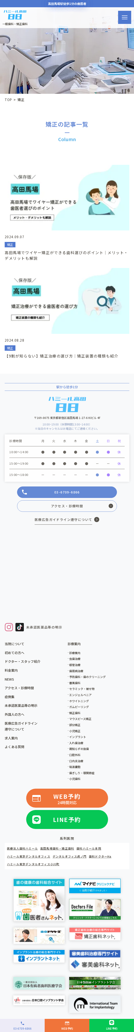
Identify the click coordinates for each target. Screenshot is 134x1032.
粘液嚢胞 (74, 767)
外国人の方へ (14, 714)
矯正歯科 (74, 713)
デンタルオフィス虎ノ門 (70, 856)
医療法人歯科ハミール (22, 848)
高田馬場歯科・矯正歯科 (57, 848)
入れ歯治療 (76, 743)
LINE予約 (67, 819)
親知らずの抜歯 (79, 749)
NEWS (9, 679)
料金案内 (11, 670)
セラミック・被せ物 (81, 689)
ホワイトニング (79, 701)
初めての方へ (14, 652)
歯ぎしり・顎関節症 (81, 773)
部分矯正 (74, 725)
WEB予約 (67, 799)
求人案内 (11, 738)
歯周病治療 (76, 671)
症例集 (9, 696)
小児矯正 (74, 731)
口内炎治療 (76, 761)
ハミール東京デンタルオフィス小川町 (33, 864)
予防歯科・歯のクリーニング (87, 677)
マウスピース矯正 (80, 719)
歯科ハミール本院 (88, 848)
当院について (14, 643)
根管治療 (74, 665)
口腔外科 (74, 755)
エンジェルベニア (80, 695)
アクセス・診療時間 (67, 506)
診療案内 (74, 653)
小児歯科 (74, 779)
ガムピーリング (79, 707)
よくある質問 (14, 746)
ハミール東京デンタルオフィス (28, 856)
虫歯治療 (74, 659)
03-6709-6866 (67, 492)
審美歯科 (74, 683)
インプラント (77, 737)
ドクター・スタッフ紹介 (22, 661)
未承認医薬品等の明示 (44, 627)
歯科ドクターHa (100, 856)
